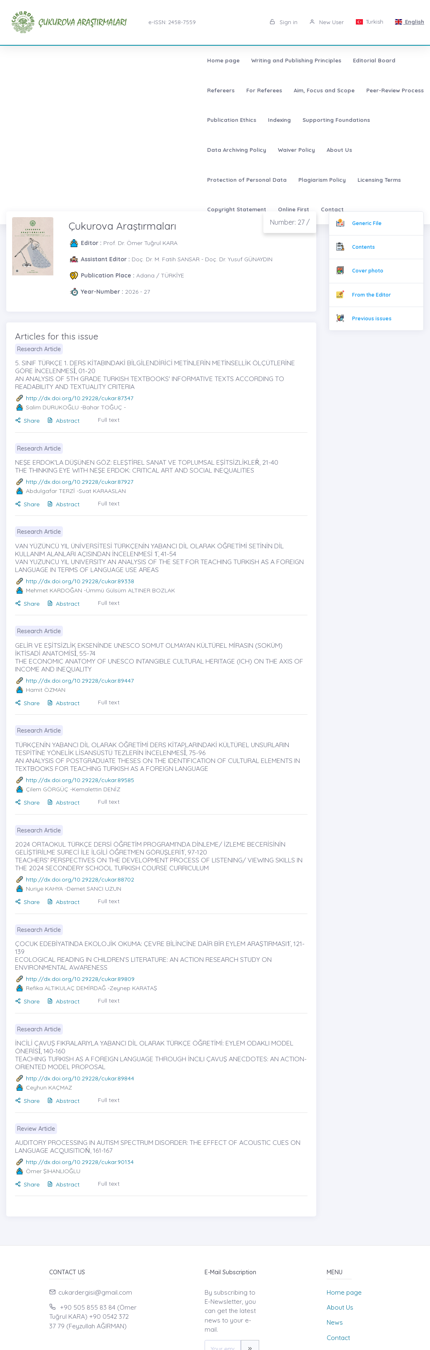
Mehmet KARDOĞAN (54, 590)
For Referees (273, 60)
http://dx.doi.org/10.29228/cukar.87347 (79, 398)
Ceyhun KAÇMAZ (49, 1087)
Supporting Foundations (214, 90)
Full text (109, 420)
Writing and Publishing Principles (105, 60)
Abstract (63, 420)
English (409, 21)
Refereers (229, 60)
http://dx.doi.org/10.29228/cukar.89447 (80, 680)
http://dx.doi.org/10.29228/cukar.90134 (80, 1162)
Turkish (369, 21)
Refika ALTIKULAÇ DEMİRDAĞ (66, 988)
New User (326, 22)
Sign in (284, 22)
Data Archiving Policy (289, 90)
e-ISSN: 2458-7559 (172, 22)
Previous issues (372, 318)
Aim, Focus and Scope (332, 60)
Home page (32, 60)
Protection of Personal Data (55, 119)
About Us (392, 90)
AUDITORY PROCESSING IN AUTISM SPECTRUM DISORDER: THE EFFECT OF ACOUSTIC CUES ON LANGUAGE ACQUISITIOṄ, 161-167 (157, 1146)
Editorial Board (183, 60)
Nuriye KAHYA (44, 888)
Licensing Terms (188, 119)
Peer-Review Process (44, 90)
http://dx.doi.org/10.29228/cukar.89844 (80, 1078)
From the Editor (371, 295)
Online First (307, 119)
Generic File (367, 223)
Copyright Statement (250, 119)
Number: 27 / (290, 222)
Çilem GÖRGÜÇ (47, 789)
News (335, 1322)
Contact (346, 119)
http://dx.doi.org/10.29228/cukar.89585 (80, 780)
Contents (363, 247)
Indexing (157, 90)
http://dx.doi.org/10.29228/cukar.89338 (80, 581)
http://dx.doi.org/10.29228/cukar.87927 (79, 482)
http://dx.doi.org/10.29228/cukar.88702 (80, 879)
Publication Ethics (109, 90)
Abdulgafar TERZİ (50, 491)
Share (27, 420)
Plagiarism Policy (131, 119)
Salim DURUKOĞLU (52, 407)
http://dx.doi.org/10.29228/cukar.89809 (80, 979)
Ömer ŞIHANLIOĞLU (53, 1171)
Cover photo (367, 271)
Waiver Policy (349, 90)
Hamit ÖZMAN (45, 690)
